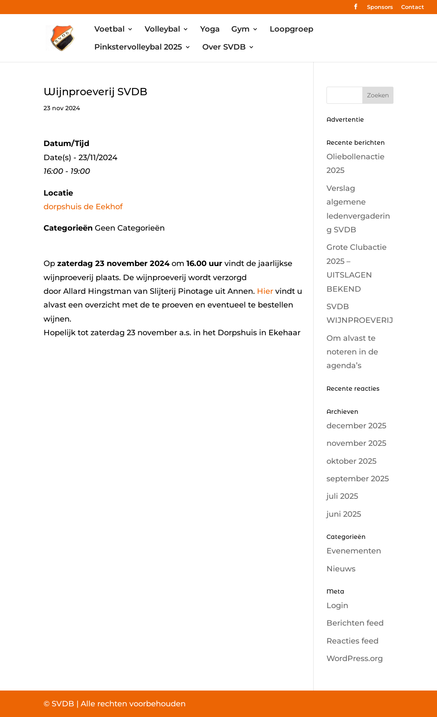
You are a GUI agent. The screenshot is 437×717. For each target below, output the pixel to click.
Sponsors (380, 7)
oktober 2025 (351, 461)
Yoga (210, 30)
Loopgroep (291, 30)
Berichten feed (355, 623)
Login (337, 605)
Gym (240, 30)
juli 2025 (342, 496)
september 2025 (357, 478)
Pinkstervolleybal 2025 (138, 48)
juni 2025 (343, 514)
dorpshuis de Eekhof (83, 206)
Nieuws (340, 569)
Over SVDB (224, 48)
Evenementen (353, 551)
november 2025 (356, 443)
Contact (412, 7)
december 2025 (356, 425)
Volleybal (162, 30)
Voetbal (109, 30)
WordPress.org (354, 658)
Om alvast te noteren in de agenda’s (352, 352)
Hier (265, 291)
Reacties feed (352, 641)
